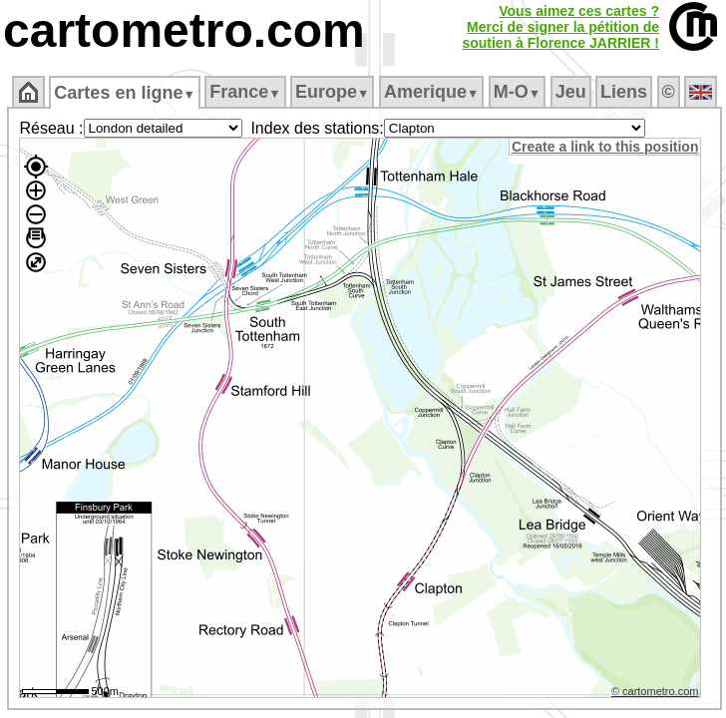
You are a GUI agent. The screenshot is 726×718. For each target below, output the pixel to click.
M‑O (517, 92)
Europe (332, 92)
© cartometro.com (655, 691)
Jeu (570, 92)
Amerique (431, 92)
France (244, 92)
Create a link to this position (605, 147)
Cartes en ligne (124, 93)
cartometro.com (184, 30)
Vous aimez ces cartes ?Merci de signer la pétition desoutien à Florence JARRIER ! (560, 27)
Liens (623, 92)
